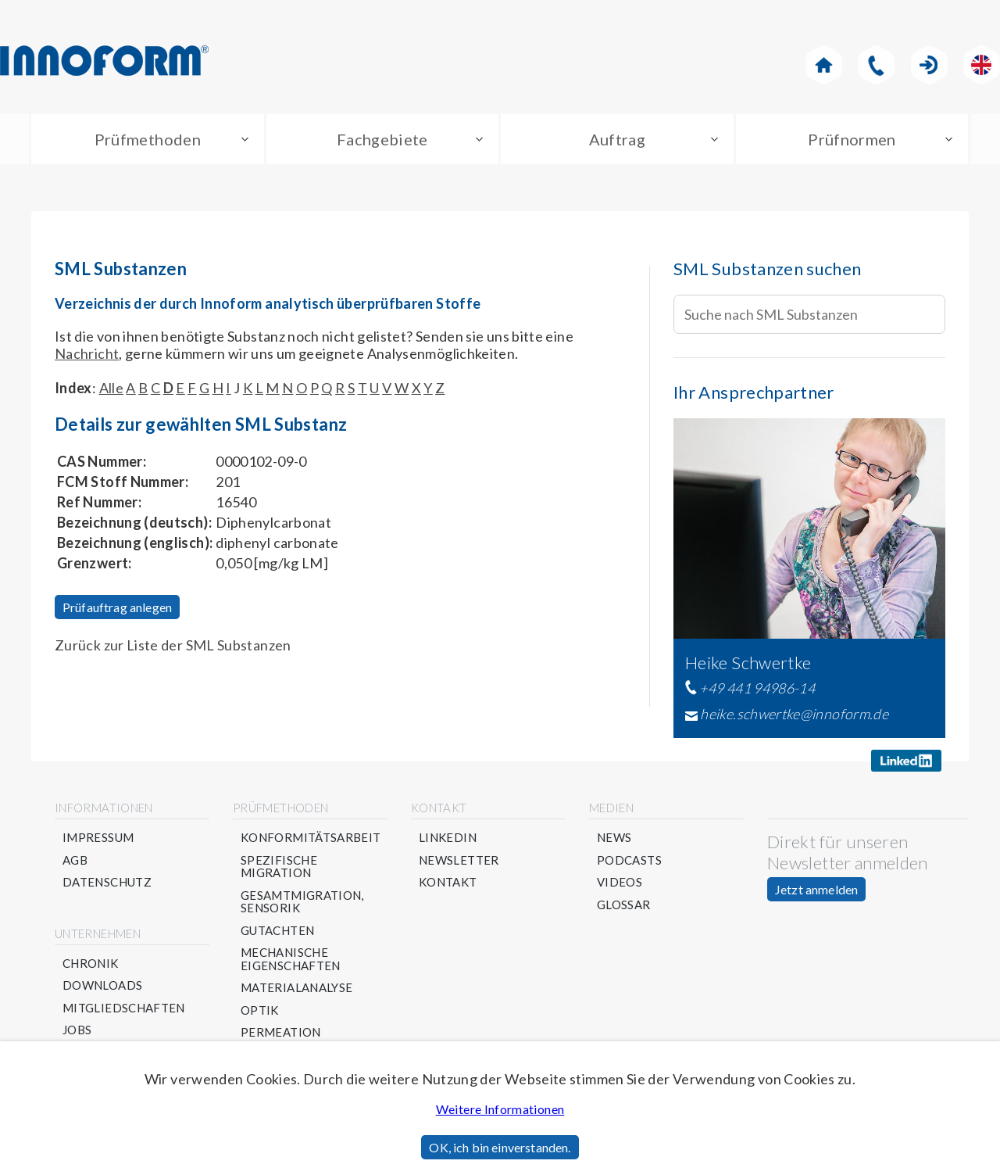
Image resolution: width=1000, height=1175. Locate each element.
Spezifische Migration (279, 866)
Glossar (624, 905)
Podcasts (629, 860)
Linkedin (448, 837)
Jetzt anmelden (816, 889)
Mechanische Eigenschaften (291, 959)
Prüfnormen (852, 139)
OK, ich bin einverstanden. (499, 1147)
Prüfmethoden (148, 139)
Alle (111, 387)
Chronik (90, 963)
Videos (619, 882)
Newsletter (459, 860)
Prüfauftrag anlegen (117, 607)
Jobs (76, 1030)
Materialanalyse (296, 987)
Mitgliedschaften (123, 1008)
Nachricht (87, 353)
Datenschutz (107, 882)
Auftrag (617, 139)
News (614, 837)
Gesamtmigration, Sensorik (302, 902)
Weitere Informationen (500, 1109)
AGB (75, 860)
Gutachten (277, 930)
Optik (260, 1010)
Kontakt (448, 882)
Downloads (102, 985)
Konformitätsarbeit (310, 837)
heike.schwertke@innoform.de (794, 713)
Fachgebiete (382, 139)
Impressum (98, 837)
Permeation (281, 1032)
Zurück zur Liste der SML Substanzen (173, 645)
